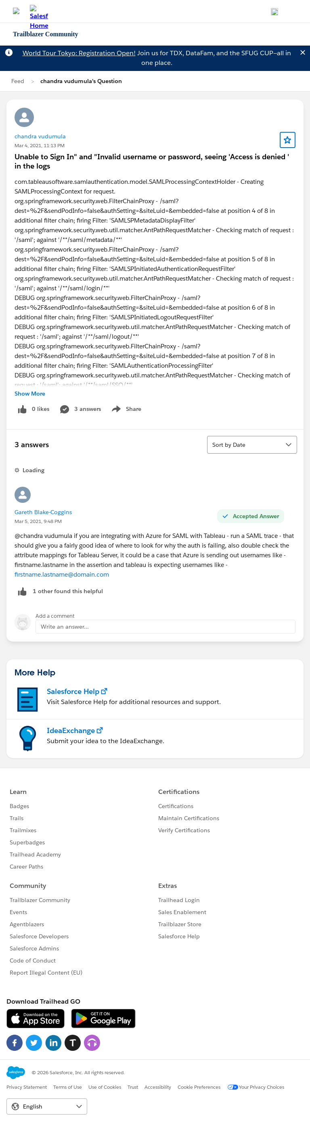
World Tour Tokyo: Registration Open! (79, 53)
